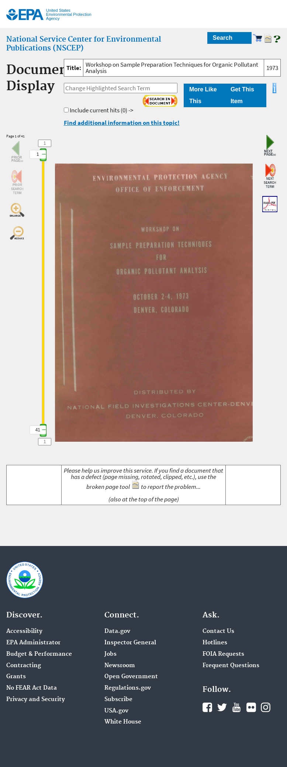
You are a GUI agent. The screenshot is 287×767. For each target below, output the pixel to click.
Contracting (23, 665)
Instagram (265, 707)
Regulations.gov (127, 688)
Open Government (131, 676)
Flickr (251, 707)
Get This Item (242, 95)
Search (222, 38)
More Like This (203, 95)
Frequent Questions (231, 665)
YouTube (236, 707)
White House (122, 722)
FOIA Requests (223, 654)
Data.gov (117, 631)
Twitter (222, 707)
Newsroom (119, 665)
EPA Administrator (33, 643)
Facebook (207, 707)
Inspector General (130, 643)
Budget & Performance (39, 654)
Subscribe (118, 699)
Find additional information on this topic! (122, 123)
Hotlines (215, 643)
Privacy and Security (35, 699)
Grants (16, 676)
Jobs (110, 654)
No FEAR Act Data (31, 688)
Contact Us (218, 631)
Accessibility (24, 631)
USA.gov (116, 711)
